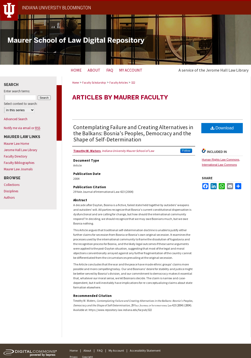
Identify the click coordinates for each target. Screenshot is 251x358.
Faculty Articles (118, 82)
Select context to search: (20, 104)
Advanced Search (15, 119)
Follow (186, 150)
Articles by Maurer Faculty (120, 97)
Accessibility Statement (145, 350)
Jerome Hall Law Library (20, 150)
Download (222, 128)
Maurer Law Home (16, 143)
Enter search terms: (17, 91)
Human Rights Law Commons (220, 159)
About (87, 350)
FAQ (100, 350)
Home (75, 82)
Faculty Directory (15, 156)
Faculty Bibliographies (19, 163)
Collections (11, 185)
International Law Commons (219, 164)
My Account (116, 350)
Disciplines (11, 191)
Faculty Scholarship (94, 82)
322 (133, 82)
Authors (9, 197)
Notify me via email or (22, 128)
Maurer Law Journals (18, 169)
